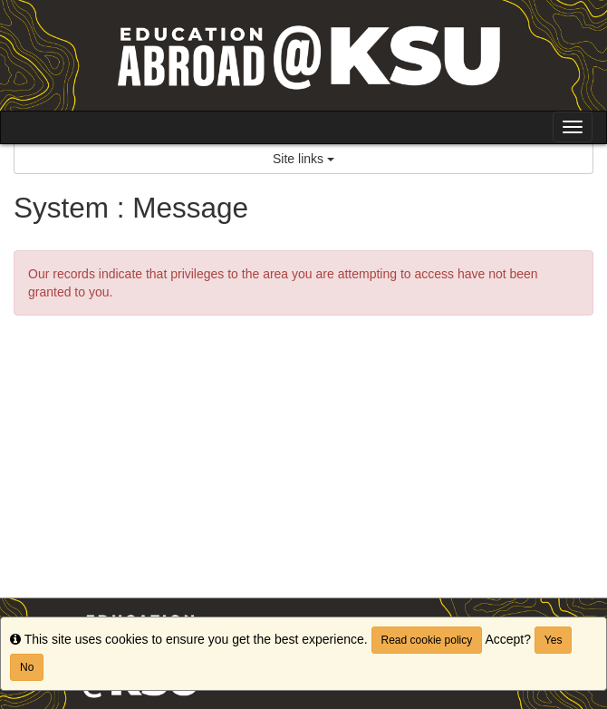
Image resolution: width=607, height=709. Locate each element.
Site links (303, 158)
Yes (553, 640)
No (27, 667)
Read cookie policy (427, 640)
